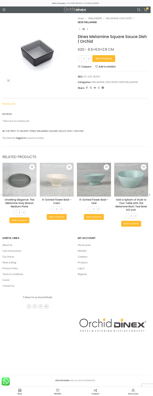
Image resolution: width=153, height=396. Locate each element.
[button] (19, 220)
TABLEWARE (95, 18)
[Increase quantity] (89, 58)
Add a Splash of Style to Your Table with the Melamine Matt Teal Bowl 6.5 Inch (131, 205)
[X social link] (91, 88)
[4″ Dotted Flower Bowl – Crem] (57, 180)
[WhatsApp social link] (99, 88)
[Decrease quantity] (80, 58)
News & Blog (9, 262)
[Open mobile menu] (4, 9)
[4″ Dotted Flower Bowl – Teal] (94, 180)
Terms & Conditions (12, 274)
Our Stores (8, 256)
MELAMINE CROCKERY (119, 18)
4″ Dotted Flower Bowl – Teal (94, 201)
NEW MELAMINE (87, 22)
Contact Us (8, 285)
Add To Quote (104, 58)
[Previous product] (80, 29)
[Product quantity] (84, 58)
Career (6, 279)
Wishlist (82, 250)
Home (81, 18)
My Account (84, 244)
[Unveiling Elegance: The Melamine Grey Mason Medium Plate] (19, 180)
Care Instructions (11, 250)
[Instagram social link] (40, 303)
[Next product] (87, 29)
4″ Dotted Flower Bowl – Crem (56, 201)
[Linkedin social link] (95, 88)
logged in (21, 137)
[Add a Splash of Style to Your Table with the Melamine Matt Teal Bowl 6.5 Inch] (131, 180)
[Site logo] (75, 9)
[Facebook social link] (87, 88)
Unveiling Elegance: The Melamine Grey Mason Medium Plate (19, 203)
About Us (7, 244)
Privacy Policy (10, 268)
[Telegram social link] (103, 88)
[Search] (139, 9)
